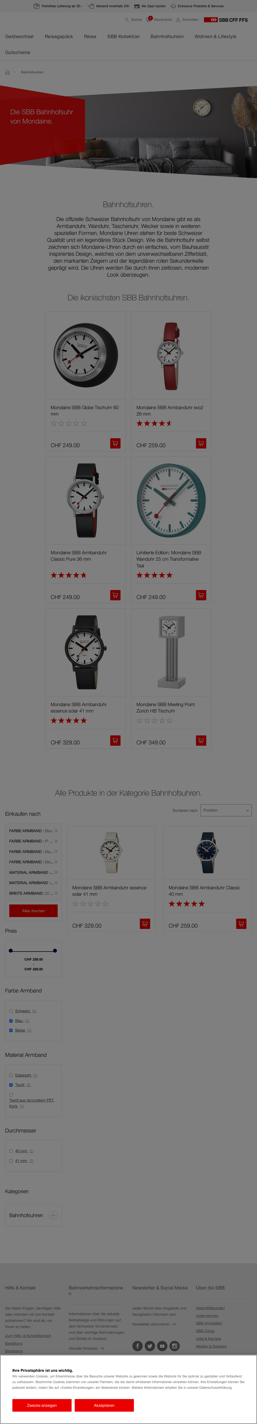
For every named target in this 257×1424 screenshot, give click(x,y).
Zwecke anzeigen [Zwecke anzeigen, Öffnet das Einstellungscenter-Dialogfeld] (42, 1405)
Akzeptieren (104, 1405)
